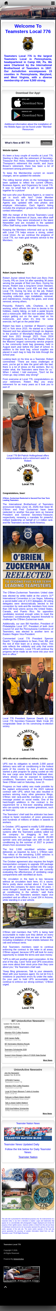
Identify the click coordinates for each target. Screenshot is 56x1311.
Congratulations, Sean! (14, 493)
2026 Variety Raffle (12, 1038)
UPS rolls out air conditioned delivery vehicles (25, 758)
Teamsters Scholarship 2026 (16, 1050)
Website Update (10, 150)
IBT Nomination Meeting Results (17, 1044)
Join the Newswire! (12, 1073)
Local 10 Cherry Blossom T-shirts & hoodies (22, 1091)
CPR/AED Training (12, 1027)
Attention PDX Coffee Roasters (17, 1033)
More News (47, 1114)
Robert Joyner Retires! (14, 272)
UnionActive (19, 1259)
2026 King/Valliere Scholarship (17, 1108)
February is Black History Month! (17, 1097)
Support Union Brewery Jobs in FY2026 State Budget (25, 1055)
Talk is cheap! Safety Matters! (16, 1103)
